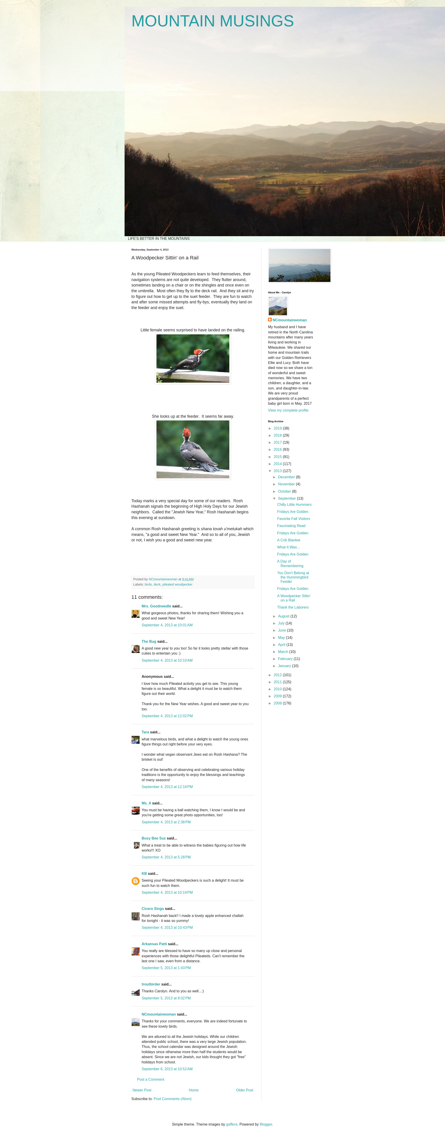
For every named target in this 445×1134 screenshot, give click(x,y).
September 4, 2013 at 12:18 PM (167, 787)
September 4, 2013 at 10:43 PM (167, 927)
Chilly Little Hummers (294, 505)
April (282, 645)
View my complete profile (288, 410)
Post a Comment (150, 1079)
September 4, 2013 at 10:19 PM (167, 892)
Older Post (244, 1090)
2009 (278, 696)
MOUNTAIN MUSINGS (212, 21)
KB (144, 873)
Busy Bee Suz (154, 838)
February (286, 659)
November (287, 484)
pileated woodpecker (177, 584)
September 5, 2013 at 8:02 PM (166, 998)
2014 (278, 464)
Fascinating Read (291, 526)
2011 (278, 682)
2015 (278, 457)
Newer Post (142, 1090)
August (284, 616)
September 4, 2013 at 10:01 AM (167, 625)
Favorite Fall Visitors (293, 519)
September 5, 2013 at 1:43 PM (166, 968)
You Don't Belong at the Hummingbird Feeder (293, 577)
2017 (278, 442)
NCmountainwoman (159, 1014)
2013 (278, 471)
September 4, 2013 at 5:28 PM (166, 857)
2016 (278, 449)
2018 (278, 435)
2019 (278, 428)
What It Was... (288, 547)
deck (157, 584)
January (285, 666)
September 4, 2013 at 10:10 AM (167, 660)
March (283, 652)
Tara (145, 732)
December (287, 477)
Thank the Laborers (293, 607)
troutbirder (151, 984)
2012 (278, 675)
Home (194, 1090)
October (285, 491)
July (282, 623)
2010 (278, 689)
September (287, 498)
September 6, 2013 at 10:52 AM (167, 1069)
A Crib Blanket (288, 540)
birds (148, 584)
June (282, 630)
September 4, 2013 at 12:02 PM (167, 716)
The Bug (149, 641)
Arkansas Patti (154, 944)
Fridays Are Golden (292, 512)
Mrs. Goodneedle (156, 606)
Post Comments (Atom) (173, 1099)
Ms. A (146, 803)
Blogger (266, 1124)
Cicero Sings (153, 909)
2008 (278, 703)
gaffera (232, 1124)
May (282, 638)
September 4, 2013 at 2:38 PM (166, 822)
